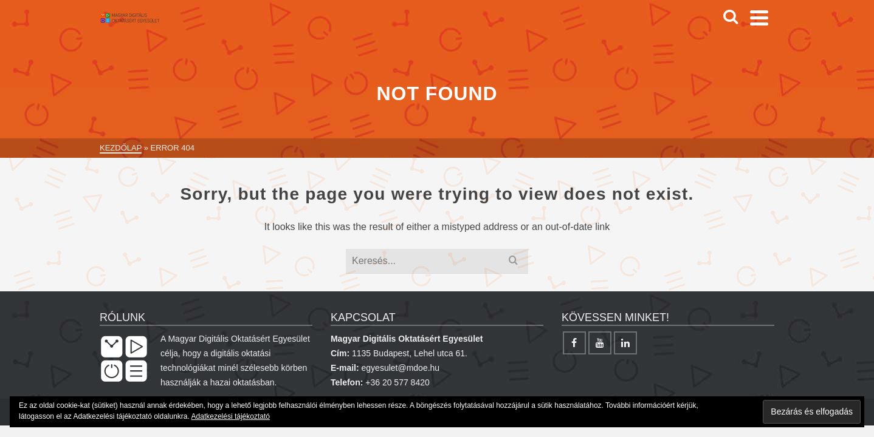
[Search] (710, 24)
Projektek (653, 24)
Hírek (328, 24)
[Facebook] (736, 24)
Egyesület (499, 24)
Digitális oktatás (402, 24)
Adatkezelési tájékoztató (230, 416)
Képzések (576, 24)
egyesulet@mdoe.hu (401, 368)
